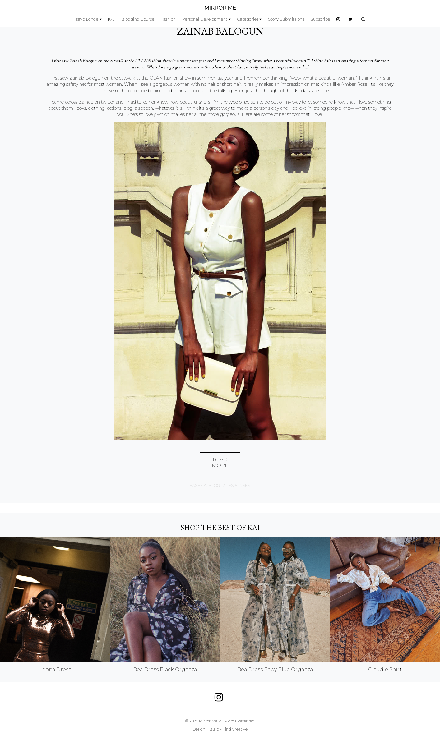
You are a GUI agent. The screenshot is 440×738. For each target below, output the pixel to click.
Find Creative (235, 729)
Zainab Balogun (220, 31)
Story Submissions (286, 19)
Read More (220, 462)
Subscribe (320, 19)
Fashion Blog (205, 485)
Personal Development (205, 19)
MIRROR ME (220, 8)
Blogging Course (138, 19)
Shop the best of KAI (220, 527)
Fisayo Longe (85, 19)
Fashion (168, 19)
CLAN (156, 78)
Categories (247, 19)
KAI (111, 19)
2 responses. (237, 485)
